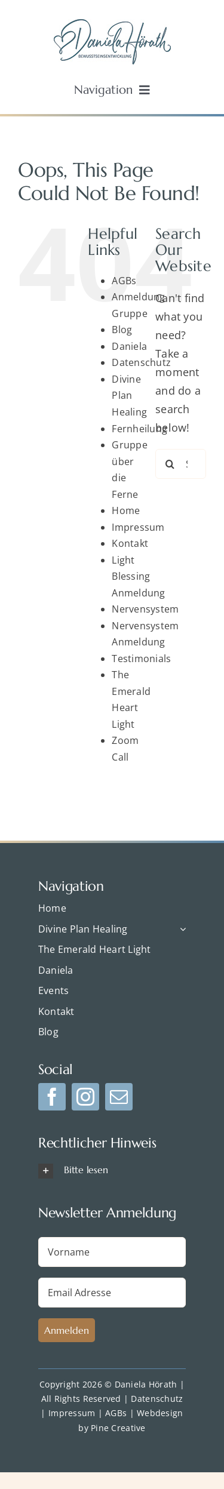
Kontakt (130, 543)
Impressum (138, 527)
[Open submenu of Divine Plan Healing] (180, 929)
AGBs (124, 280)
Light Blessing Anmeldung (138, 576)
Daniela (129, 346)
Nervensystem (145, 609)
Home (126, 510)
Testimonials (141, 658)
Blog (122, 329)
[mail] (119, 1096)
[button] (112, 1171)
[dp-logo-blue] (112, 24)
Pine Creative (118, 1427)
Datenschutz (141, 362)
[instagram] (85, 1096)
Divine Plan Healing (129, 396)
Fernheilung (139, 428)
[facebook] (52, 1096)
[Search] (170, 464)
